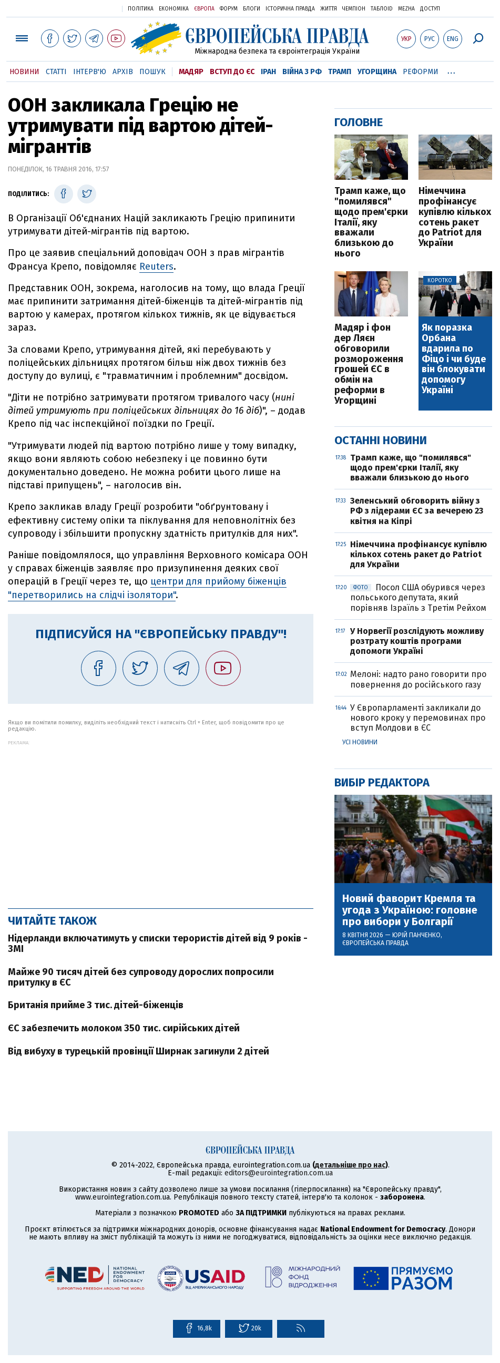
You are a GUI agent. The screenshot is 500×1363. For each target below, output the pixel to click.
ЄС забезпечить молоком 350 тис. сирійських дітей (124, 1028)
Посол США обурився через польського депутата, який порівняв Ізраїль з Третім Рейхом (418, 597)
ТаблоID (382, 9)
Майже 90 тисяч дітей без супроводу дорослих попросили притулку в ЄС (141, 977)
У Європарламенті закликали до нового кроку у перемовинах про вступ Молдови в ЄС (417, 718)
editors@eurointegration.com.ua (279, 1173)
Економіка (174, 9)
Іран (268, 71)
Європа (204, 9)
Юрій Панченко (416, 935)
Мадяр (191, 71)
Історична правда (290, 9)
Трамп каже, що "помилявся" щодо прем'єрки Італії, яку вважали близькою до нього (371, 222)
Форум (229, 9)
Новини (24, 71)
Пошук (152, 71)
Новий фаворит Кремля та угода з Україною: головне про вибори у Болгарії (409, 910)
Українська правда (88, 8)
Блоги (251, 9)
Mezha (406, 9)
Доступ (430, 9)
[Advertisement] (160, 819)
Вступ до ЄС (232, 71)
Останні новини (380, 440)
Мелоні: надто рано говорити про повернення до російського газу (418, 679)
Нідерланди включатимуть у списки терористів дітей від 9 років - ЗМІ (158, 943)
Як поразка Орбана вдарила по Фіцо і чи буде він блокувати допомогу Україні (454, 359)
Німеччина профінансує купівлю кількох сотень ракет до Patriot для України (455, 217)
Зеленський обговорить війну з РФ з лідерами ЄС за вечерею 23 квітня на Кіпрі (416, 511)
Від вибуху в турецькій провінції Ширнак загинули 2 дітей (138, 1051)
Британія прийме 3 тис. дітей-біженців (95, 1005)
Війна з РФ (302, 71)
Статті (56, 71)
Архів (123, 71)
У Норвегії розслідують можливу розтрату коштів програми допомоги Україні (417, 641)
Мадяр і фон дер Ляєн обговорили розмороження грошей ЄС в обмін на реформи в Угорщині (368, 364)
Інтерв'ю (89, 71)
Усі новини (359, 742)
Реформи (420, 71)
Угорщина (377, 71)
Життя (328, 9)
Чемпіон (353, 9)
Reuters (156, 266)
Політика (141, 9)
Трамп (339, 71)
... (451, 70)
